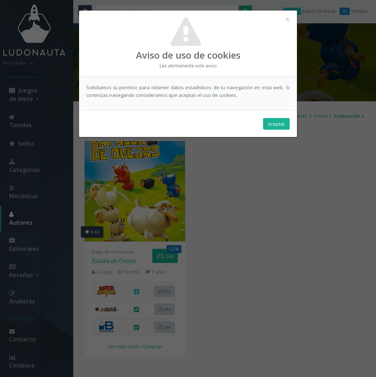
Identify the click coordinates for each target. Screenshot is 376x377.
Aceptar (276, 124)
